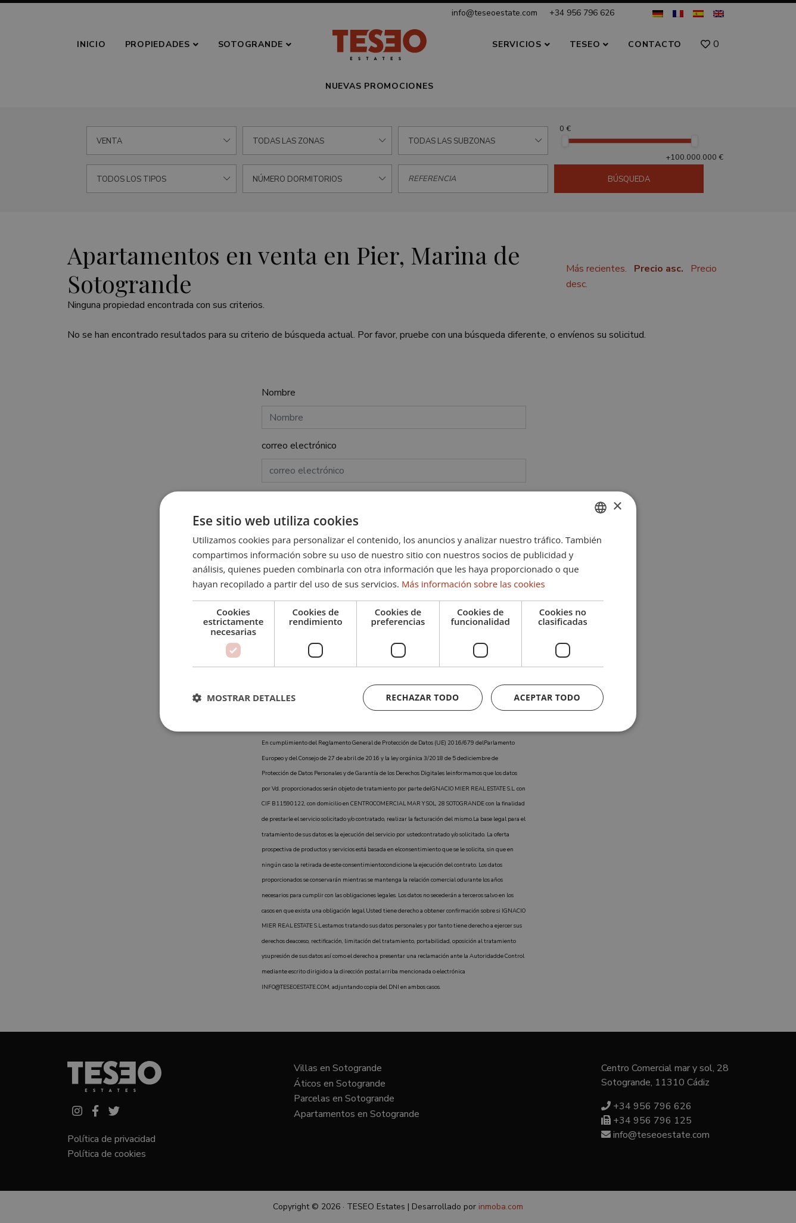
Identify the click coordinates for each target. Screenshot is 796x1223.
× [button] (616, 506)
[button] (244, 697)
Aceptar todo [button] (547, 697)
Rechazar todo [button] (422, 697)
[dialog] (398, 611)
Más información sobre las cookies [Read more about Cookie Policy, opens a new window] (473, 584)
